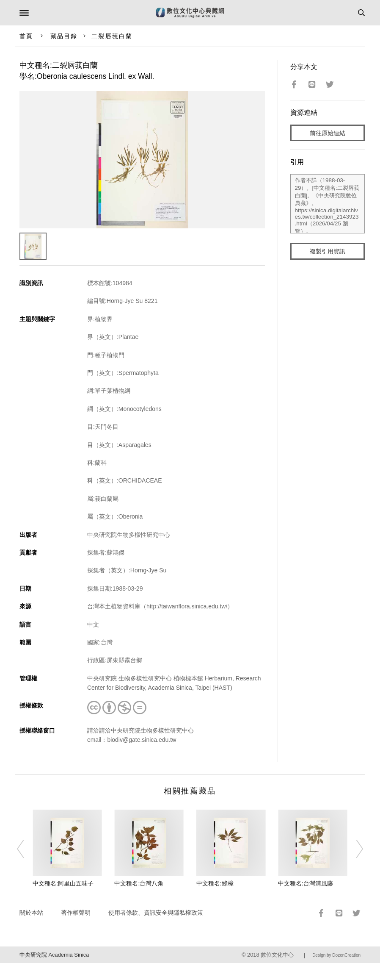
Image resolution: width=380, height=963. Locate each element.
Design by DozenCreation (336, 955)
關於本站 (31, 912)
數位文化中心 (277, 955)
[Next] (354, 848)
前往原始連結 (327, 133)
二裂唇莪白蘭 (111, 36)
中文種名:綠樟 (215, 883)
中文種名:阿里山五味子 (63, 883)
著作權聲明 (76, 912)
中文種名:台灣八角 (138, 883)
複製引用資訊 (327, 251)
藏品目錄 (63, 36)
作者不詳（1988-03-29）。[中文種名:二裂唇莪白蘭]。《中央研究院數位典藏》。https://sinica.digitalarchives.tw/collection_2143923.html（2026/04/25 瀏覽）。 (327, 203)
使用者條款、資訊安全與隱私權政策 (155, 912)
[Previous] (26, 848)
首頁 (26, 36)
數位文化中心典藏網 (190, 13)
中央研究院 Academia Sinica (54, 955)
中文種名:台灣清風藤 (305, 883)
